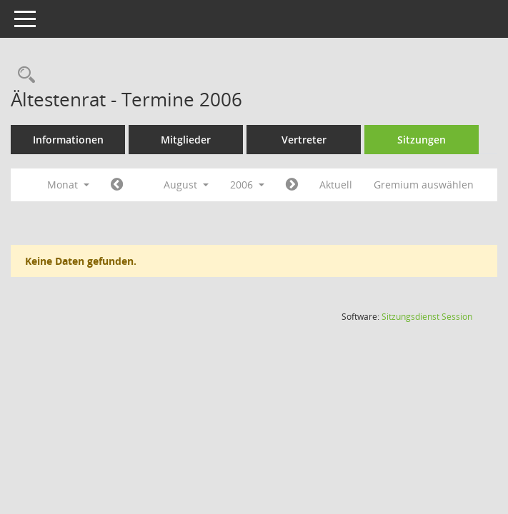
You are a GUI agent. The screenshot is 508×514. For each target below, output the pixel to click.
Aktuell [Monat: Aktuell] (335, 184)
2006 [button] (247, 184)
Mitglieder (186, 139)
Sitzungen (421, 139)
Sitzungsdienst (427, 317)
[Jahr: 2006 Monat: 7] (117, 185)
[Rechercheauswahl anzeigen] (23, 75)
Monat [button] (68, 184)
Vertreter (304, 139)
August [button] (186, 184)
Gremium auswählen (424, 184)
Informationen (68, 139)
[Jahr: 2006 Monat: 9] (292, 185)
